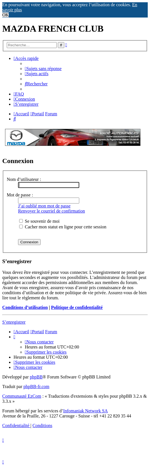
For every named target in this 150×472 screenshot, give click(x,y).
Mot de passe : (20, 194)
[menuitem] (43, 68)
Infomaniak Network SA (85, 410)
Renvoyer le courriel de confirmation (51, 211)
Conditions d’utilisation (25, 307)
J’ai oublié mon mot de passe (44, 205)
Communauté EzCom (21, 396)
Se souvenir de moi (39, 221)
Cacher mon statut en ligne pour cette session (62, 226)
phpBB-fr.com (36, 386)
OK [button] (5, 14)
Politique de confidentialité (77, 307)
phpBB (36, 376)
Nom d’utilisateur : (24, 179)
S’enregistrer (14, 322)
